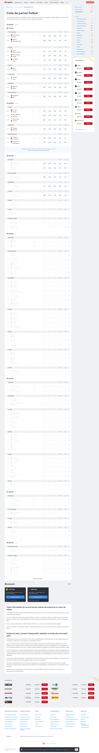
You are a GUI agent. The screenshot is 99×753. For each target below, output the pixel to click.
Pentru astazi (10, 7)
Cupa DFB (84, 37)
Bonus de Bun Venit (24, 719)
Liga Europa (53, 726)
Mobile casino (23, 726)
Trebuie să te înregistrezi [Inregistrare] (60, 166)
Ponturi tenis (38, 726)
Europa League (84, 21)
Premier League (12, 32)
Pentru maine (18, 7)
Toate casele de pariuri (80, 129)
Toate (69, 584)
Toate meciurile (27, 7)
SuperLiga (10, 159)
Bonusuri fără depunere (10, 728)
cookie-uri (71, 749)
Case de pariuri (18, 2)
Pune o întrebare (70, 726)
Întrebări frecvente (70, 724)
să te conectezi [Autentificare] (45, 150)
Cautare (83, 2)
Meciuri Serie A (54, 724)
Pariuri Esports (8, 724)
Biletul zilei (38, 719)
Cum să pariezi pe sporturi (72, 719)
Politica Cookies (85, 727)
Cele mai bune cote (9, 721)
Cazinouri (26, 2)
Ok (76, 749)
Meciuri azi (53, 714)
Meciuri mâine (83, 9)
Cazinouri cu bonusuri (25, 717)
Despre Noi (83, 714)
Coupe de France (12, 92)
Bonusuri (32, 2)
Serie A (10, 200)
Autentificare (90, 2)
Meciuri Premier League (56, 728)
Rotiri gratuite (23, 721)
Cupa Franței (84, 49)
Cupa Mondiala (84, 53)
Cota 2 (36, 724)
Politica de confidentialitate (85, 724)
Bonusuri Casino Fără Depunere (25, 729)
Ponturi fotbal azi (39, 721)
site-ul (38, 624)
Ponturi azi (37, 717)
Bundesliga (11, 182)
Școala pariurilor (70, 717)
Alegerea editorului (70, 714)
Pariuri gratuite (8, 726)
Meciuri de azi (83, 7)
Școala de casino (70, 721)
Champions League (13, 546)
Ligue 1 (10, 65)
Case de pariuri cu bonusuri (11, 717)
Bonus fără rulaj (24, 724)
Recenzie (79, 68)
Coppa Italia (11, 74)
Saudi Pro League (12, 134)
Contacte (83, 719)
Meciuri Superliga (54, 719)
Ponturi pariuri (38, 714)
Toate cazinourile (24, 714)
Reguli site (83, 721)
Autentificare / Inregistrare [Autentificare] (62, 171)
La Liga (10, 47)
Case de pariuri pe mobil (11, 719)
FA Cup (10, 367)
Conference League (84, 23)
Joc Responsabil (85, 717)
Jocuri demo (39, 2)
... (67, 1)
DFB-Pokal (10, 83)
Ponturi (46, 2)
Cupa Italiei (84, 44)
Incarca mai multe (38, 578)
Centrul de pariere (54, 2)
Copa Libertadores (84, 25)
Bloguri (62, 2)
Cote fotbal (53, 717)
